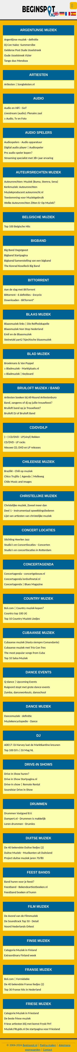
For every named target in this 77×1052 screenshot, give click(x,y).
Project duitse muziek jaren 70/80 (24, 858)
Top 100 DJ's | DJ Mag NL (18, 750)
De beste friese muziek (17, 1018)
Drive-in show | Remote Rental (22, 784)
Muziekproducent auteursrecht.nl (23, 192)
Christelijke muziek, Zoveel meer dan (25, 505)
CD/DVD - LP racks (14, 442)
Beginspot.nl (30, 1045)
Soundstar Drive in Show (18, 789)
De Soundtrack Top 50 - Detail (21, 921)
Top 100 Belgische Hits (17, 226)
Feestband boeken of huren (20, 892)
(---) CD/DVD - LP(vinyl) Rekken (22, 437)
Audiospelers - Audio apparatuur (23, 142)
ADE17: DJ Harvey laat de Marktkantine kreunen (32, 745)
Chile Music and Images (18, 481)
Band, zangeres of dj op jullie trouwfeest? (28, 402)
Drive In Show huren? (16, 774)
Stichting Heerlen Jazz (17, 539)
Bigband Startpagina (16, 255)
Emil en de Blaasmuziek (18, 334)
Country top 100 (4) (15, 613)
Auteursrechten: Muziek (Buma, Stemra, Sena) (31, 181)
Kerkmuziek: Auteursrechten (20, 187)
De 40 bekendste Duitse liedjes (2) (24, 847)
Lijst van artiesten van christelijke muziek (28, 516)
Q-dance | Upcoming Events (20, 682)
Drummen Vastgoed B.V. (18, 813)
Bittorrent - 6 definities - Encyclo (23, 295)
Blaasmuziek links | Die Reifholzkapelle (26, 323)
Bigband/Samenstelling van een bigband (27, 260)
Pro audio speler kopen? (18, 153)
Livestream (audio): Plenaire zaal (23, 113)
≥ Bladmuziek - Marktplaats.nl (21, 368)
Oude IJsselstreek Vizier (18, 55)
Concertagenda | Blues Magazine (23, 584)
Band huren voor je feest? (19, 881)
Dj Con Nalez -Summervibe (19, 45)
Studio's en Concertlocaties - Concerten (27, 545)
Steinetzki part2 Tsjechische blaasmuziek (27, 339)
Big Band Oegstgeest (16, 250)
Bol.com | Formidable (17, 979)
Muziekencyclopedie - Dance (21, 721)
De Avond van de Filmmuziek (21, 916)
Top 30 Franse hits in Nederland (22, 989)
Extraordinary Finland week (20, 955)
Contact (47, 1049)
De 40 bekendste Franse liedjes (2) (24, 984)
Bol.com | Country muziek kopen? (24, 608)
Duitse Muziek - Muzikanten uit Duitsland (28, 853)
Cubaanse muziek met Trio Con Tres (25, 647)
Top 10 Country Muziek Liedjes (22, 618)
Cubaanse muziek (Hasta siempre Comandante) (31, 642)
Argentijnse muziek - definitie (21, 39)
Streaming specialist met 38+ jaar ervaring (28, 158)
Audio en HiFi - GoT (15, 108)
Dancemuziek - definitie (18, 716)
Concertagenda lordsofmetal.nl (22, 579)
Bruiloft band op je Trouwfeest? (22, 408)
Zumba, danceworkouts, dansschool (25, 692)
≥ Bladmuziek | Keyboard (18, 374)
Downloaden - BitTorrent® (19, 300)
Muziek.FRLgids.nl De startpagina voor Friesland (32, 1029)
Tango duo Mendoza (16, 60)
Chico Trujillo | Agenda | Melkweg (24, 476)
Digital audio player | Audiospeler (23, 147)
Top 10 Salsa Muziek (16, 658)
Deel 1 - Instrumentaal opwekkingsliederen (29, 510)
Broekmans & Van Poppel (19, 363)
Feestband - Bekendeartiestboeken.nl (26, 887)
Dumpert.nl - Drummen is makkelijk (25, 818)
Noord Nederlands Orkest (19, 926)
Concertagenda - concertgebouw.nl (24, 573)
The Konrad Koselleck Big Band (22, 266)
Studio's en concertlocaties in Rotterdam (27, 550)
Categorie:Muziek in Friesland (21, 1013)
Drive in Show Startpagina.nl (20, 779)
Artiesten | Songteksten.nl (19, 84)
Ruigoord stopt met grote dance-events (27, 687)
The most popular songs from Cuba (24, 653)
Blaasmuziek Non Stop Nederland (23, 329)
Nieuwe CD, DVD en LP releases (22, 447)
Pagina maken (48, 1045)
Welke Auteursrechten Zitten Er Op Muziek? (29, 203)
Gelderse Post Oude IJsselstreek (22, 50)
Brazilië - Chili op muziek (18, 471)
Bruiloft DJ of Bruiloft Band (19, 413)
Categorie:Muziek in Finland (20, 950)
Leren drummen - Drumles (19, 824)
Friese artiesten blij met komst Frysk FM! (28, 1024)
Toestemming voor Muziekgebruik (24, 197)
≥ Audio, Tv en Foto (15, 118)
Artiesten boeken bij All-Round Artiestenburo (30, 397)
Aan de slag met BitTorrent (19, 289)
